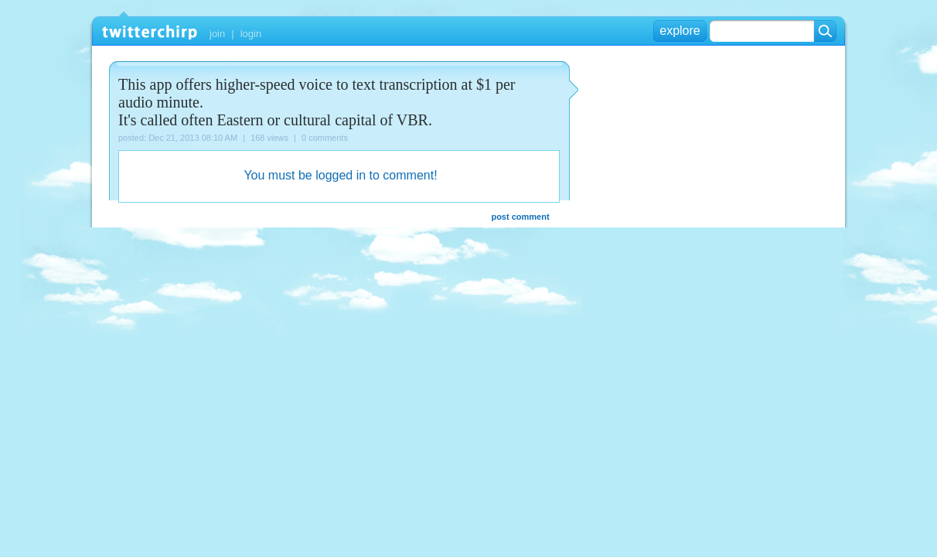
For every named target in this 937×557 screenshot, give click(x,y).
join (217, 33)
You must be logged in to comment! (340, 175)
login (250, 33)
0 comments (325, 137)
